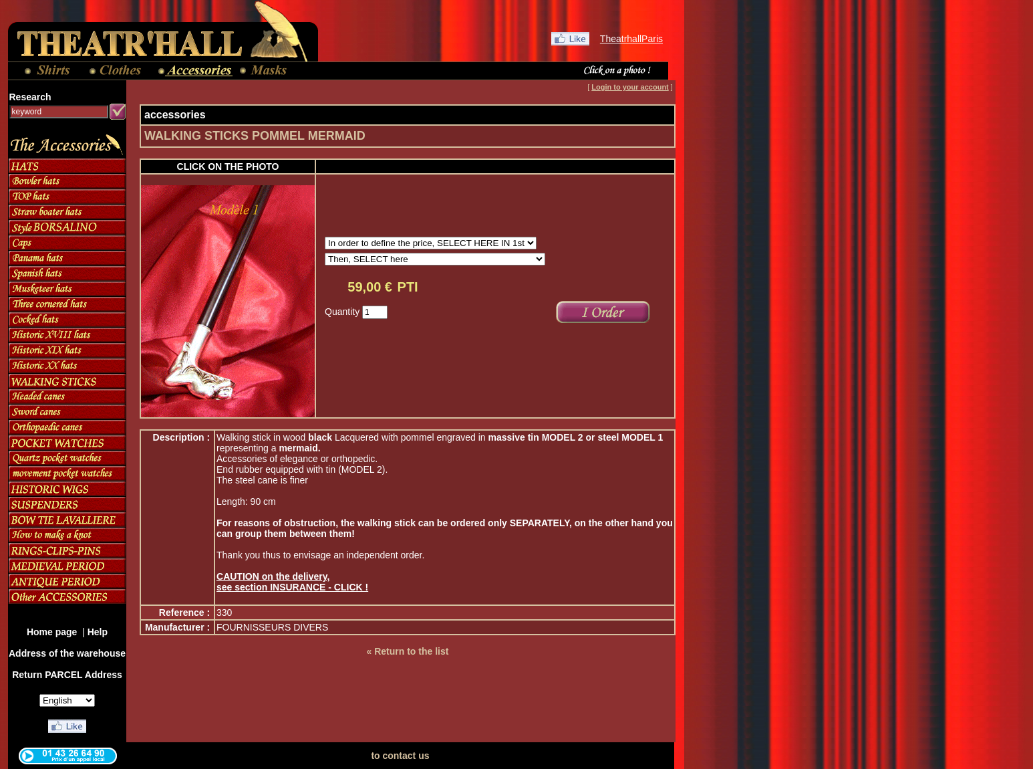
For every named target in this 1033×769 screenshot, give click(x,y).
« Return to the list (407, 651)
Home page (53, 632)
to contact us (400, 755)
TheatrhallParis (631, 38)
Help (98, 632)
